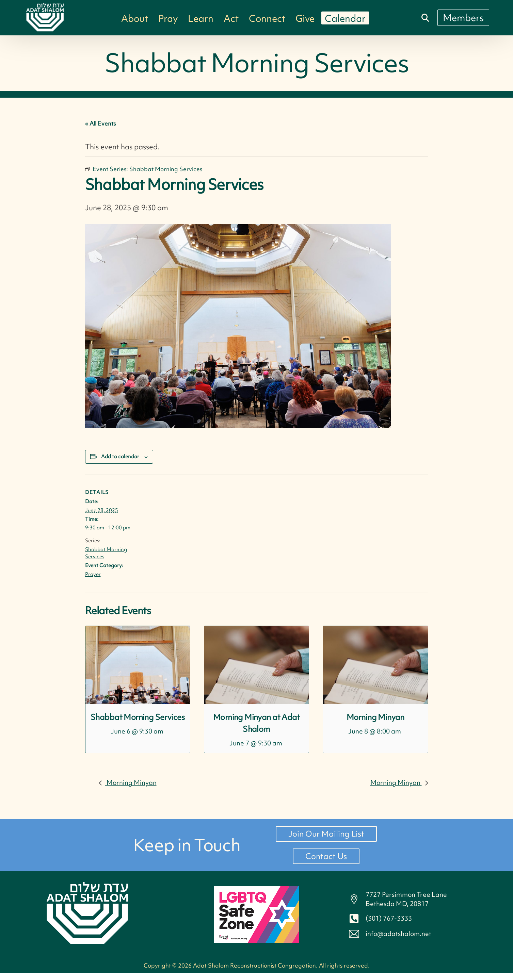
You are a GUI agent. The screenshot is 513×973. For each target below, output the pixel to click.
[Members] (463, 18)
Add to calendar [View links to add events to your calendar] (120, 456)
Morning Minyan (375, 717)
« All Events (100, 123)
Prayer (93, 574)
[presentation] (137, 665)
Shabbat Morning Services (138, 717)
